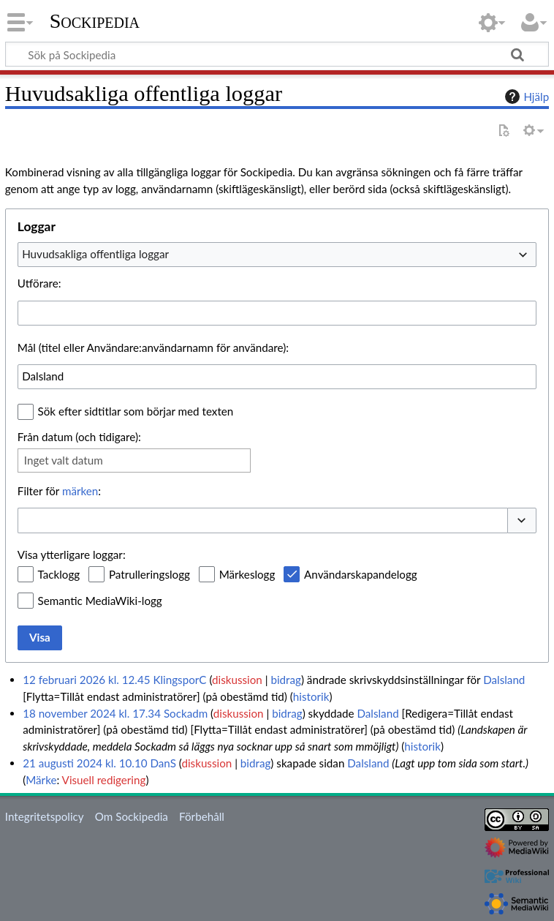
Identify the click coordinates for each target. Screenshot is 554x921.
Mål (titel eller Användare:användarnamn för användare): (153, 347)
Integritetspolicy (44, 816)
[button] (521, 520)
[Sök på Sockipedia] (277, 54)
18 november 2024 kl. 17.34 (92, 713)
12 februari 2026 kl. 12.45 (86, 679)
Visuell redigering (104, 779)
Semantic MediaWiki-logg (100, 600)
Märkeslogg (247, 574)
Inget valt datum (63, 460)
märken (80, 490)
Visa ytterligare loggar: (72, 554)
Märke (41, 779)
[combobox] (277, 254)
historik (311, 696)
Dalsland (504, 679)
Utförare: (39, 283)
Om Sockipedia (131, 816)
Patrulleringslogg (149, 574)
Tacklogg (59, 574)
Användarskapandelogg (360, 574)
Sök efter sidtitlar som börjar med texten (136, 411)
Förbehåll (201, 816)
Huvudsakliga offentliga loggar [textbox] (95, 253)
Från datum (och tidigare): (79, 436)
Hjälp (525, 96)
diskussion (237, 679)
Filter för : (59, 490)
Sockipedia (95, 21)
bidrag (285, 679)
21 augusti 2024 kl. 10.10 (85, 763)
